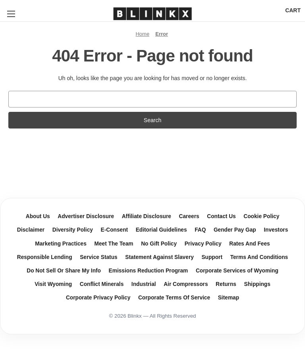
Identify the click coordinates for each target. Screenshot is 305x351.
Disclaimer (30, 230)
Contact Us (221, 216)
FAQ (200, 230)
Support (211, 257)
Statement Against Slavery (159, 257)
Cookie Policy (261, 216)
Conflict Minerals (102, 284)
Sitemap (228, 298)
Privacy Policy (203, 244)
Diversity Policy (72, 230)
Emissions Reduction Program (148, 271)
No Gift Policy (159, 244)
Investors (276, 230)
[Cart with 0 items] (293, 10)
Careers (189, 216)
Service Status (99, 257)
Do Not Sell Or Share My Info (64, 271)
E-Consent (114, 230)
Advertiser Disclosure (86, 216)
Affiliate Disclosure (146, 216)
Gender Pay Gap (235, 230)
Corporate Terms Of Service (174, 298)
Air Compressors (186, 284)
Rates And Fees (249, 244)
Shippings (257, 284)
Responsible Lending (44, 257)
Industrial (143, 284)
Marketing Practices (61, 244)
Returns (226, 284)
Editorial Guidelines (161, 230)
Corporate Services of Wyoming (237, 271)
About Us (38, 216)
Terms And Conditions (259, 257)
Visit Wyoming (53, 284)
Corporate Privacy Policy (98, 298)
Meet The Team (113, 244)
